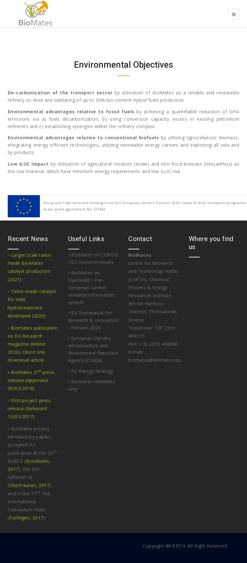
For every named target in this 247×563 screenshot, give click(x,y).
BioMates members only (91, 385)
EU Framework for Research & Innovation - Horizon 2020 (93, 320)
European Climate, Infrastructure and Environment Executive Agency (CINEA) (93, 349)
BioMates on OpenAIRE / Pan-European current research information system (91, 287)
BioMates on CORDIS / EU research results (93, 258)
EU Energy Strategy (91, 371)
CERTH (177, 546)
